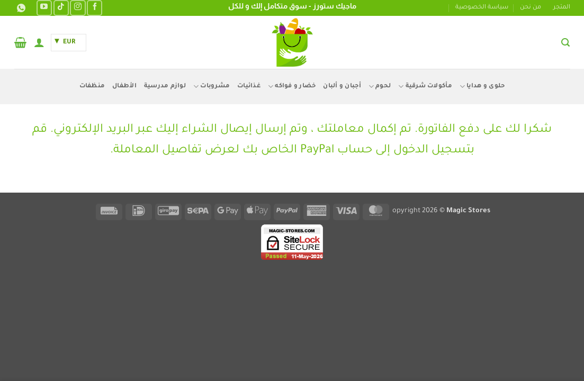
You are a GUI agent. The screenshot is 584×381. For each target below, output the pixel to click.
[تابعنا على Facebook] (94, 7)
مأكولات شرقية (425, 86)
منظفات (92, 86)
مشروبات (211, 86)
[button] (565, 42)
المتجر (561, 7)
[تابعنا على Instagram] (77, 7)
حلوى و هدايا (482, 86)
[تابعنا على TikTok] (61, 7)
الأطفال (124, 86)
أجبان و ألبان (342, 86)
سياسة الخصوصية (481, 7)
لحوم (380, 86)
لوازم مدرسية (165, 86)
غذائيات (248, 86)
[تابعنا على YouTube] (44, 7)
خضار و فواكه (292, 86)
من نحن (530, 7)
